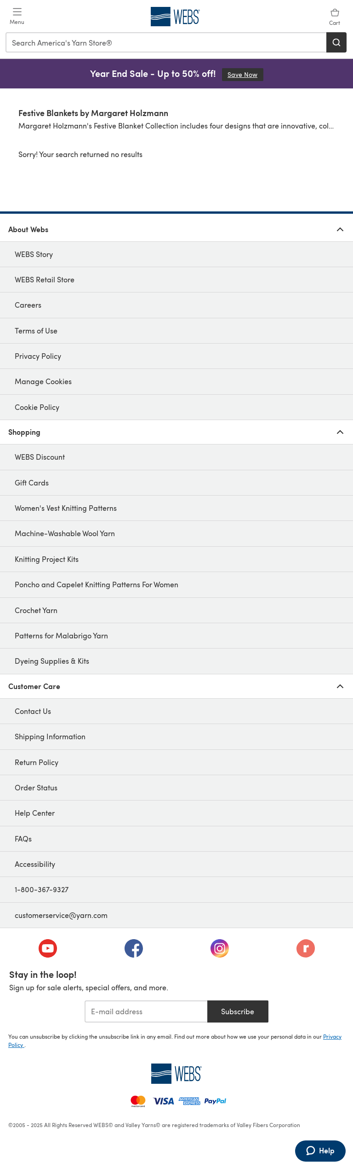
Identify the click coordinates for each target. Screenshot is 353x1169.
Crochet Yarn (36, 610)
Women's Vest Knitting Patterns (66, 508)
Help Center (35, 813)
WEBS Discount (40, 457)
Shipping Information (50, 736)
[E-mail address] (146, 1011)
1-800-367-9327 (41, 889)
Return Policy (36, 762)
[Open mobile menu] (17, 17)
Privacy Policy (38, 356)
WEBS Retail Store (44, 279)
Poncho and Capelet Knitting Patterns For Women (96, 584)
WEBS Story (34, 254)
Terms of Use (36, 330)
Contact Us (33, 711)
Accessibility (35, 864)
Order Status (36, 787)
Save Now (245, 74)
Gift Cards (32, 482)
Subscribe (237, 1011)
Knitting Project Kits (47, 559)
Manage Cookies (43, 381)
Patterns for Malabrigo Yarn (61, 635)
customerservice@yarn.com (61, 915)
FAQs (23, 838)
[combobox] (166, 42)
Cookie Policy (37, 407)
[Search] (336, 42)
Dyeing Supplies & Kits (52, 661)
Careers (28, 305)
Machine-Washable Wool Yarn (65, 533)
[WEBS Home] (176, 1074)
